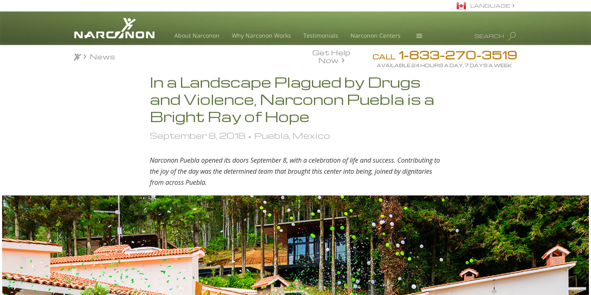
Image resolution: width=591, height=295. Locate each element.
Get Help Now (331, 56)
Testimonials (320, 35)
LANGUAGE (490, 5)
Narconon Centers (375, 35)
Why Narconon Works (261, 35)
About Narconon (197, 35)
